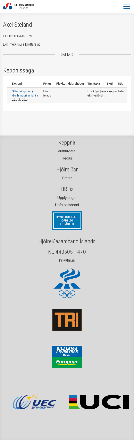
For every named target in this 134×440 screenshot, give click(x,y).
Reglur (66, 158)
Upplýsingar (67, 198)
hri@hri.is (67, 260)
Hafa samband (67, 205)
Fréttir (67, 178)
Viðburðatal (67, 151)
